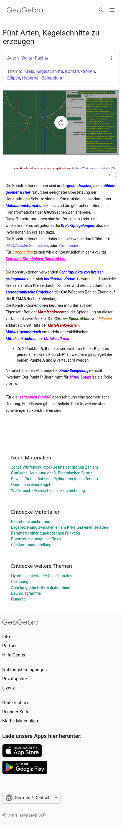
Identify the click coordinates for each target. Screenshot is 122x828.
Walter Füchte (35, 58)
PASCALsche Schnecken (27, 245)
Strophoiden (68, 245)
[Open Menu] (112, 10)
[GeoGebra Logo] (25, 10)
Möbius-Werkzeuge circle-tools (91, 168)
